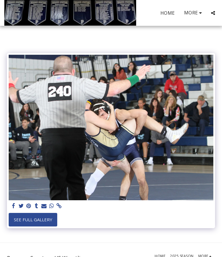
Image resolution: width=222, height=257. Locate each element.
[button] (213, 13)
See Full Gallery (33, 219)
